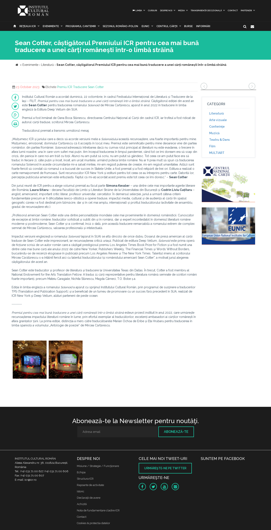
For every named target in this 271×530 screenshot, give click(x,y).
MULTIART (216, 153)
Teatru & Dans (219, 139)
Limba (137, 10)
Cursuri (152, 10)
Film (212, 146)
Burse (188, 26)
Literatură (216, 113)
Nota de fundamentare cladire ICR (98, 510)
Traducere (80, 87)
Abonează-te (176, 432)
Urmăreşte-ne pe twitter (165, 468)
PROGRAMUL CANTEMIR (81, 26)
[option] (30, 360)
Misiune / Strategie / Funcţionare (98, 466)
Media (181, 10)
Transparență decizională (206, 10)
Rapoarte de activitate (90, 485)
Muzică (214, 133)
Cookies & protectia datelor (93, 523)
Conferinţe (217, 126)
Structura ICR (85, 478)
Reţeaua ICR (27, 26)
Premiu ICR (64, 87)
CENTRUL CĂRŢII (166, 26)
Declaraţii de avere (88, 497)
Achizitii (82, 504)
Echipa (81, 472)
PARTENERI (246, 10)
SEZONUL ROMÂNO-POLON (120, 26)
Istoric (80, 491)
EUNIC (145, 26)
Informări (203, 26)
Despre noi (166, 10)
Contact (233, 10)
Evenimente (51, 26)
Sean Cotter (96, 87)
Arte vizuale (218, 120)
